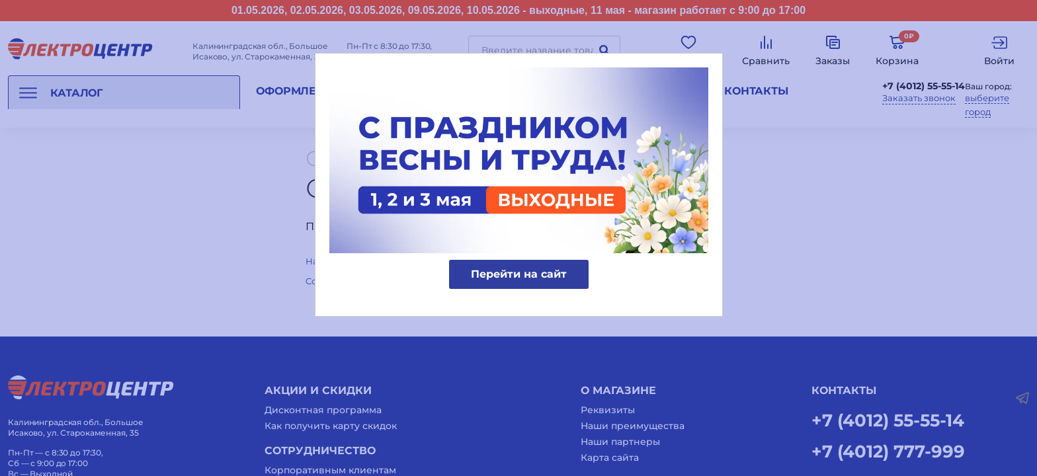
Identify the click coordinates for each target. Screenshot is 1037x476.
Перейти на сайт (519, 274)
